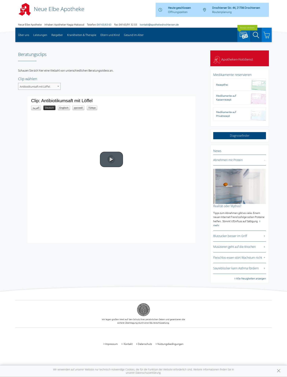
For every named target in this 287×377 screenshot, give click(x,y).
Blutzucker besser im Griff (230, 236)
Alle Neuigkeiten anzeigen (251, 278)
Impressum (111, 344)
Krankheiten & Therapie (81, 35)
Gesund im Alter (134, 35)
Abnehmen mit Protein (228, 160)
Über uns (23, 35)
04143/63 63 (104, 24)
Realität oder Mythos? (227, 206)
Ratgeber (57, 35)
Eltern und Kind (110, 35)
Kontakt (128, 344)
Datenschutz (145, 344)
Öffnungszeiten (178, 12)
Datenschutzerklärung (148, 372)
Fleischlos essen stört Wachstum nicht (237, 258)
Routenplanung (222, 12)
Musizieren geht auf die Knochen (234, 247)
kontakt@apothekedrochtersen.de (159, 24)
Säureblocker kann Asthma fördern (236, 268)
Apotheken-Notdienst (233, 59)
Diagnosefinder (239, 136)
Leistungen (40, 35)
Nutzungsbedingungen (170, 344)
